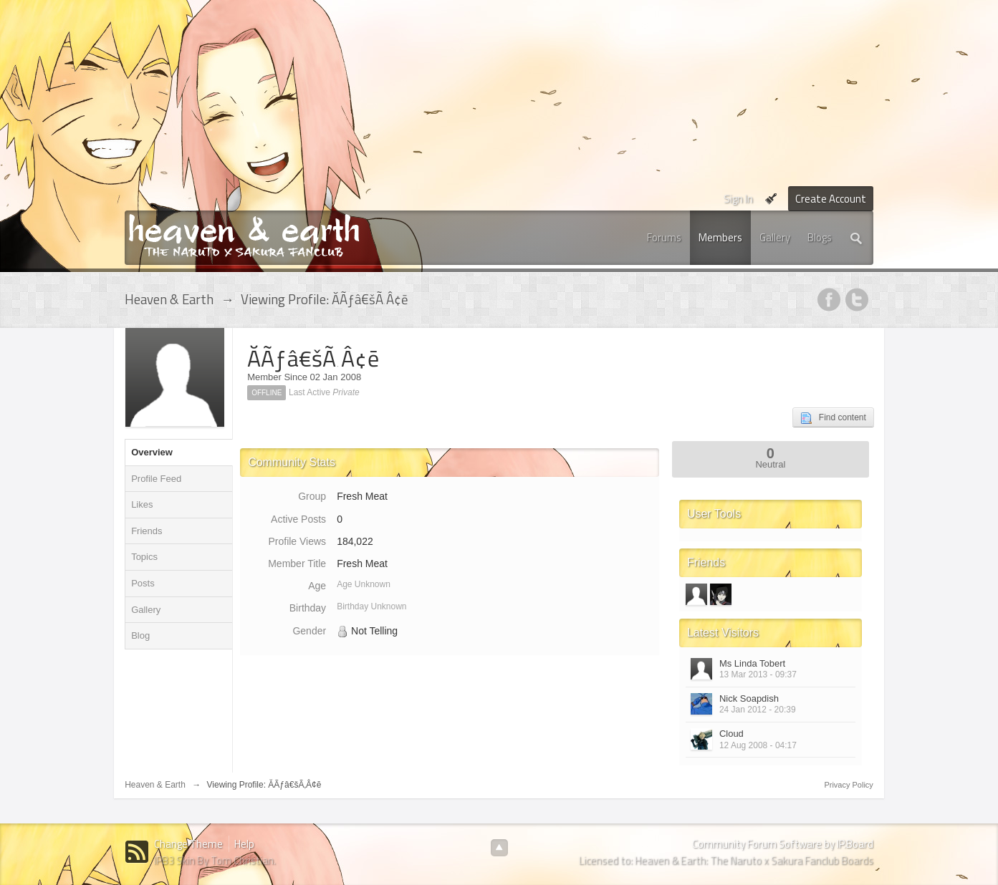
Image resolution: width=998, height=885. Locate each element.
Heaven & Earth (155, 785)
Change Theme (188, 844)
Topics (144, 556)
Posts (143, 583)
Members (720, 237)
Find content (833, 418)
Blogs (819, 237)
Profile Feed (156, 478)
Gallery (774, 237)
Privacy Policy (848, 784)
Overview (152, 452)
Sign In (738, 198)
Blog (140, 635)
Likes (142, 504)
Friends (146, 531)
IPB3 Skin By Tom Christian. (215, 860)
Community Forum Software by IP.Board (782, 844)
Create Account (830, 198)
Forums (664, 237)
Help (244, 844)
